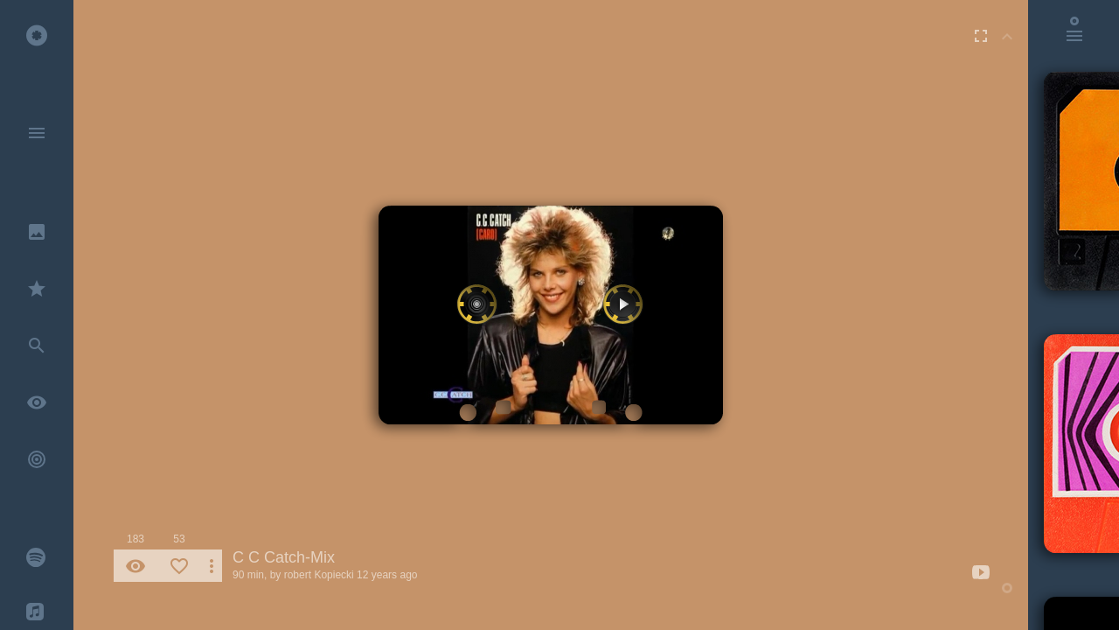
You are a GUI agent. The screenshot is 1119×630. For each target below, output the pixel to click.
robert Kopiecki (319, 575)
